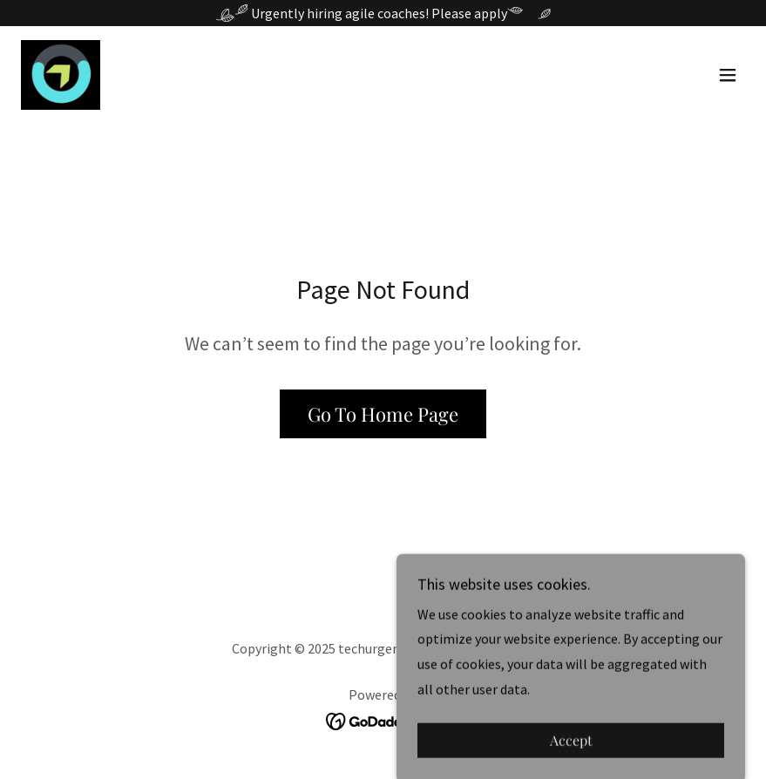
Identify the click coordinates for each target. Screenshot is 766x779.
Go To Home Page (383, 414)
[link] (60, 75)
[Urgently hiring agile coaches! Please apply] (383, 13)
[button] (727, 75)
